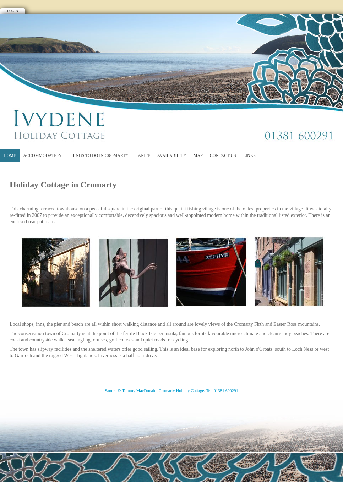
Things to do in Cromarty (99, 155)
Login (12, 11)
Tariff (143, 155)
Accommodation (42, 155)
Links (249, 155)
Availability (171, 155)
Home (10, 155)
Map (198, 155)
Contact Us (223, 155)
